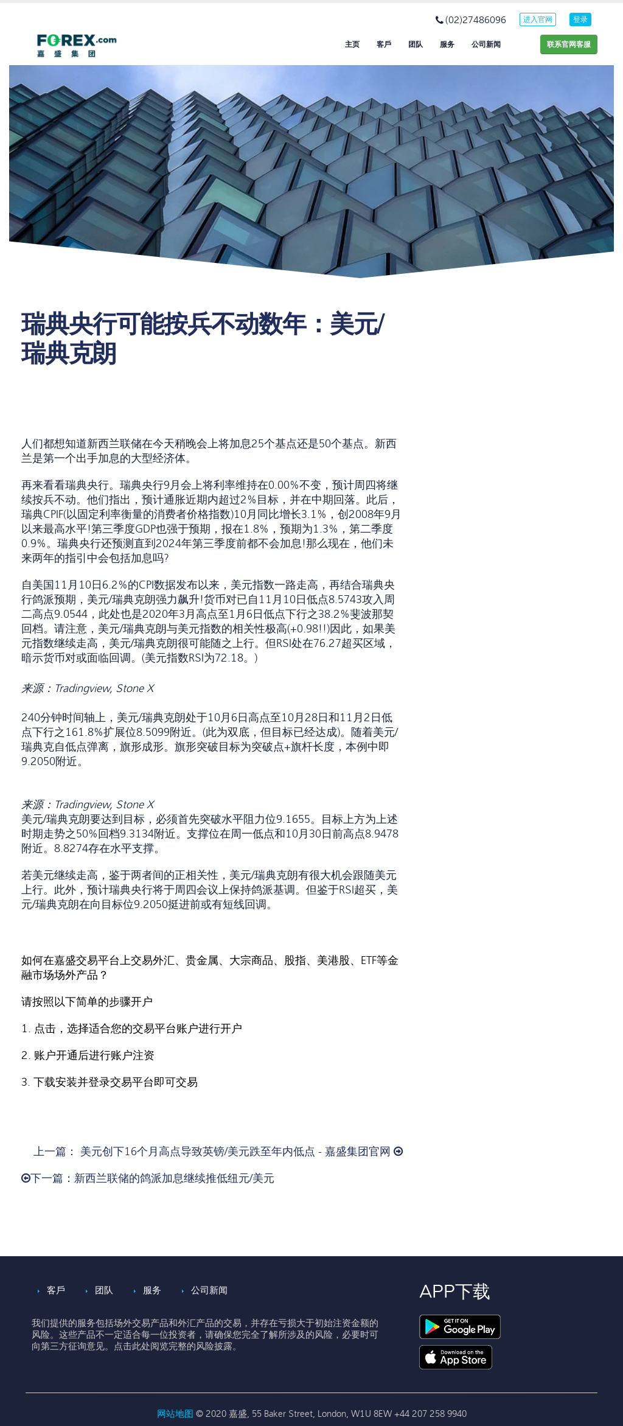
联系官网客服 (569, 44)
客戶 (384, 44)
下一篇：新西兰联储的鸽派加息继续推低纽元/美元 (147, 1178)
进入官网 (537, 19)
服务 (447, 44)
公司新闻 (486, 44)
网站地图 (176, 1413)
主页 (352, 44)
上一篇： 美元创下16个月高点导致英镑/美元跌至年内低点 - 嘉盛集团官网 (218, 1151)
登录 (580, 19)
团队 (415, 44)
